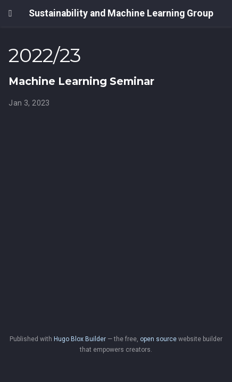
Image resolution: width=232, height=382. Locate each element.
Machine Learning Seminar (81, 81)
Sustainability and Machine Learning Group (121, 13)
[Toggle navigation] (10, 13)
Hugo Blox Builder (80, 339)
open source (158, 339)
